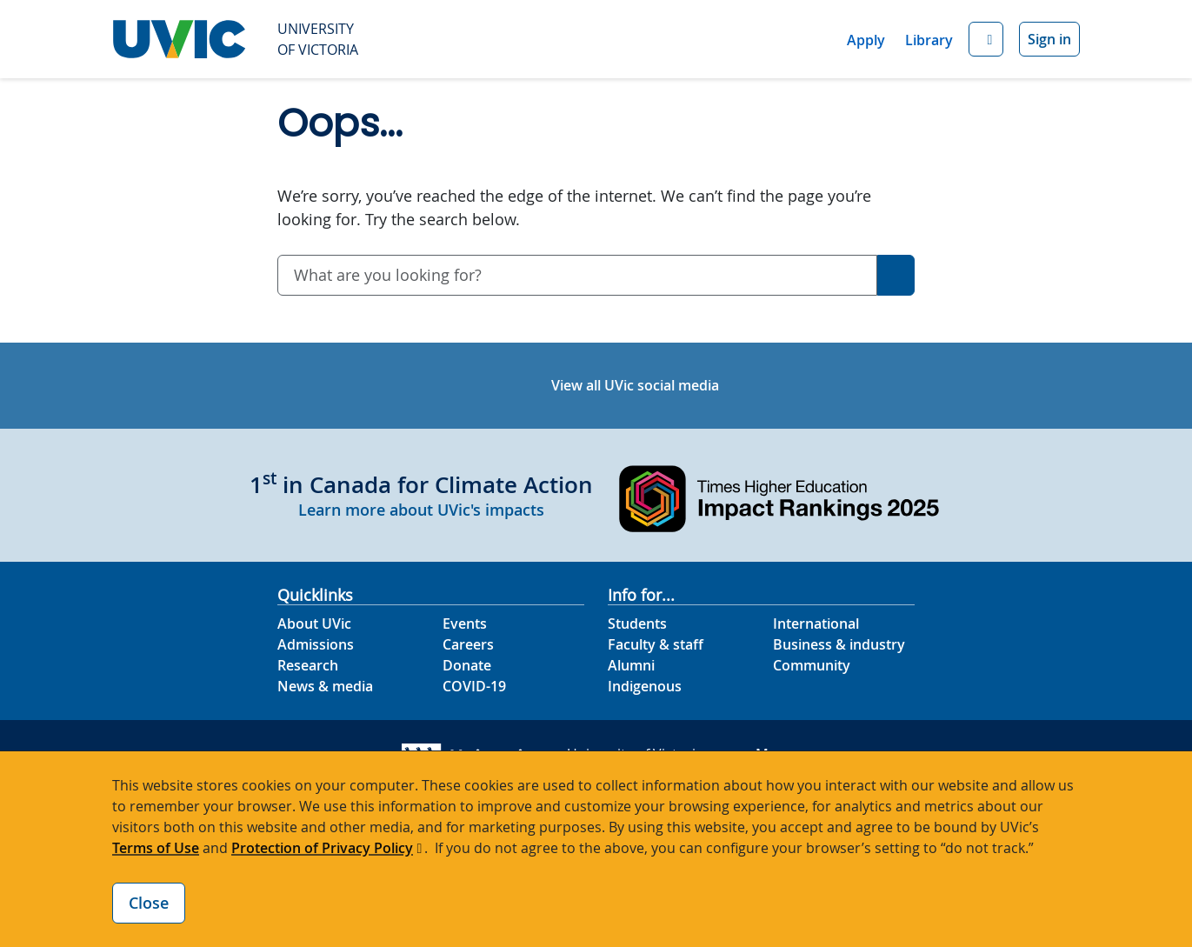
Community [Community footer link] (811, 665)
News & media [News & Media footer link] (325, 686)
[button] (986, 39)
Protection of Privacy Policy (322, 847)
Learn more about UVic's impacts (421, 509)
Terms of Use (155, 847)
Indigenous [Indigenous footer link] (645, 686)
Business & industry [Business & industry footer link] (839, 644)
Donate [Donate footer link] (467, 665)
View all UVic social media (635, 385)
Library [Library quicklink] (929, 40)
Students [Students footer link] (637, 623)
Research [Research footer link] (307, 665)
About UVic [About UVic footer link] (314, 623)
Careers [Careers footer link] (468, 644)
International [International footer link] (816, 623)
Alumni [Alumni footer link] (631, 665)
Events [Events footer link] (465, 623)
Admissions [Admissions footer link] (315, 644)
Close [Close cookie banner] (149, 902)
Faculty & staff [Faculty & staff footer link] (655, 644)
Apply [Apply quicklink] (866, 40)
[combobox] (577, 275)
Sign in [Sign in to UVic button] (1049, 39)
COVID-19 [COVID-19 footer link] (474, 686)
